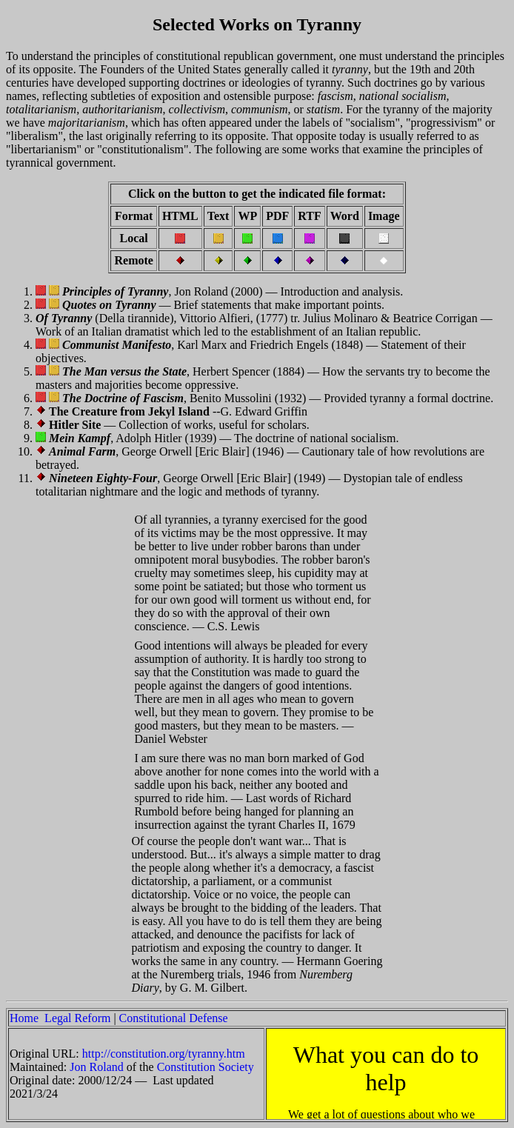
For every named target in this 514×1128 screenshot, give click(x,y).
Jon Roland (96, 1067)
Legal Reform (77, 1018)
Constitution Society (205, 1067)
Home (24, 1018)
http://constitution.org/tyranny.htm (163, 1053)
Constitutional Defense (173, 1018)
